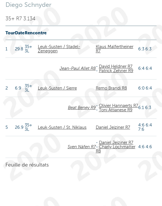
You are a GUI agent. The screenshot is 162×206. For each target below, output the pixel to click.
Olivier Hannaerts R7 (118, 105)
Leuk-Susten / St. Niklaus (62, 127)
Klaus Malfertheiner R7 (114, 48)
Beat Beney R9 (82, 107)
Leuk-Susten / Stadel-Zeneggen (59, 48)
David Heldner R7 (115, 66)
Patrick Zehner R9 (116, 70)
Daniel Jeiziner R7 (113, 127)
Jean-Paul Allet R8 (78, 68)
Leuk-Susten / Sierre (57, 88)
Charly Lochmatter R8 (115, 148)
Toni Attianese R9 (115, 110)
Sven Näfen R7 (82, 146)
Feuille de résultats (27, 165)
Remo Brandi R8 (111, 88)
